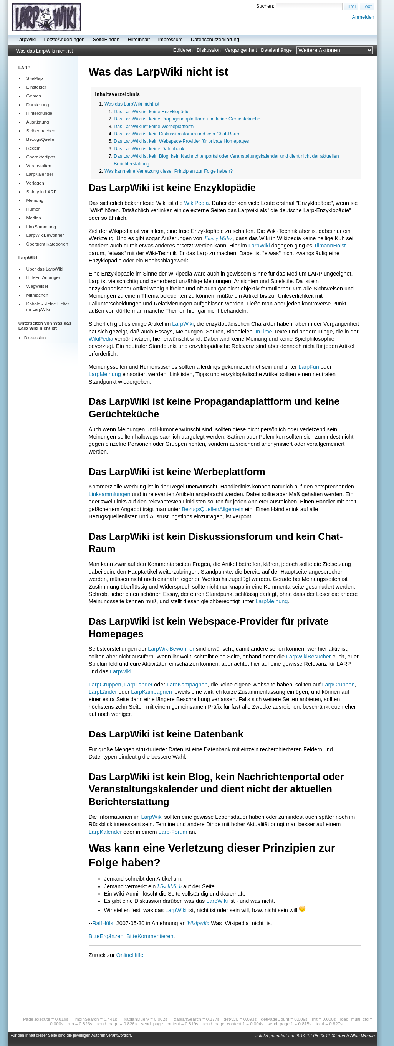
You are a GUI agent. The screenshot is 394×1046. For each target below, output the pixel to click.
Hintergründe (39, 113)
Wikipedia (198, 923)
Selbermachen (40, 130)
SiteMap (34, 78)
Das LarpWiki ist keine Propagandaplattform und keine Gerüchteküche (187, 119)
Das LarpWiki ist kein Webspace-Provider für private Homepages (181, 141)
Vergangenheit (241, 50)
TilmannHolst (330, 246)
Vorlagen (35, 182)
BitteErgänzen (106, 936)
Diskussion (209, 50)
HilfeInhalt (138, 39)
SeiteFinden (106, 39)
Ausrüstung (37, 121)
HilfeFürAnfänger (43, 277)
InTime (263, 331)
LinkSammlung (41, 226)
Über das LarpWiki (44, 268)
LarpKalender (39, 174)
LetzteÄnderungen (64, 39)
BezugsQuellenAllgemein (212, 509)
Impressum (170, 39)
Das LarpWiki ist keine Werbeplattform (154, 126)
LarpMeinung (105, 374)
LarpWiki (26, 39)
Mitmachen (37, 294)
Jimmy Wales (218, 238)
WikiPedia (196, 203)
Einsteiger (36, 86)
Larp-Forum (172, 832)
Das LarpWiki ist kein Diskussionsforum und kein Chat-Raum (177, 134)
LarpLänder (138, 684)
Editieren (183, 50)
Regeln (33, 147)
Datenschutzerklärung (215, 39)
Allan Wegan (362, 1035)
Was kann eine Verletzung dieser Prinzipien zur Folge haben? (168, 171)
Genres (33, 95)
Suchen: (265, 6)
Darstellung (37, 104)
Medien (33, 217)
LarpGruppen (105, 684)
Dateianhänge (276, 50)
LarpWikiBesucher (308, 656)
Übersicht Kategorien (47, 243)
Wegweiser (37, 286)
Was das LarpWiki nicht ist (44, 51)
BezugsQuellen (41, 139)
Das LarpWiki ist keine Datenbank (149, 149)
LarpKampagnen (187, 684)
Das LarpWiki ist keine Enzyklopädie (151, 111)
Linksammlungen (110, 494)
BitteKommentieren (149, 936)
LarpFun (308, 367)
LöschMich (169, 886)
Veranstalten (38, 165)
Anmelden (363, 17)
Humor (33, 208)
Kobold (33, 303)
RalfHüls (102, 923)
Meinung (35, 200)
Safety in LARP (41, 191)
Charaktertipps (41, 156)
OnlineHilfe (129, 955)
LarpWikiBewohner (45, 235)
